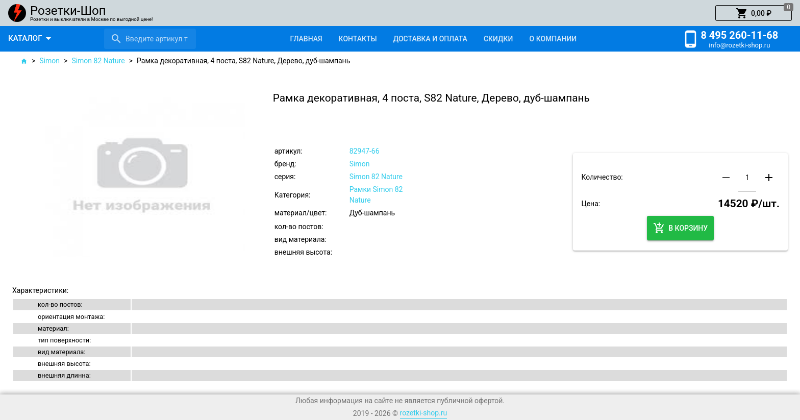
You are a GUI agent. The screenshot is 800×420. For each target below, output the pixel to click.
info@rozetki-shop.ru (739, 45)
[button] (753, 13)
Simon (49, 61)
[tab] (306, 39)
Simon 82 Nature (97, 61)
